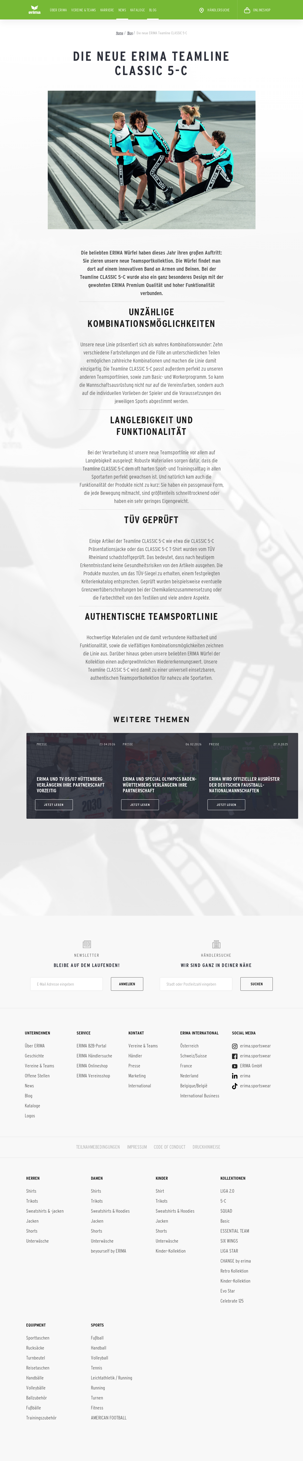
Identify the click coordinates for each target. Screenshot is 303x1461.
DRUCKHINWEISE (207, 1147)
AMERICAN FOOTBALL (109, 1418)
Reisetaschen (37, 1368)
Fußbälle (33, 1408)
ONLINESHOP (257, 10)
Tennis (96, 1368)
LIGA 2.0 (227, 1191)
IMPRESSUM (137, 1147)
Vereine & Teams (83, 10)
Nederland (189, 1075)
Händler (135, 1055)
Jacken (32, 1221)
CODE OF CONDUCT (170, 1147)
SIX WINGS (229, 1241)
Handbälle (35, 1378)
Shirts (31, 1191)
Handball (98, 1348)
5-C (223, 1201)
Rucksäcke (35, 1348)
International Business (199, 1095)
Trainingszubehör (41, 1418)
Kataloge (137, 10)
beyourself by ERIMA (108, 1251)
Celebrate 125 (232, 1301)
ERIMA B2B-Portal (91, 1046)
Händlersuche (214, 10)
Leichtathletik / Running (111, 1378)
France (186, 1065)
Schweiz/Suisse (193, 1055)
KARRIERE (107, 10)
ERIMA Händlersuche (94, 1055)
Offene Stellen (37, 1075)
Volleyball (99, 1358)
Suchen (257, 984)
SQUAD (226, 1211)
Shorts (32, 1231)
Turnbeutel (35, 1358)
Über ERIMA (58, 10)
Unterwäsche (37, 1241)
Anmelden (127, 984)
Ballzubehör (36, 1398)
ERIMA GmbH (247, 1065)
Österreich (189, 1046)
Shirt (160, 1191)
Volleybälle (36, 1388)
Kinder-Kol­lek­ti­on (235, 1281)
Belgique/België (193, 1085)
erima (241, 1075)
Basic (225, 1221)
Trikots (32, 1201)
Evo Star (227, 1291)
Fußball (97, 1338)
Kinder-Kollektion (171, 1251)
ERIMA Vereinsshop (93, 1075)
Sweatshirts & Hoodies (110, 1211)
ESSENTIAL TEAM (234, 1231)
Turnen (97, 1398)
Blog (152, 10)
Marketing (137, 1075)
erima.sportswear (251, 1046)
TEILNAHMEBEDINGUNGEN (98, 1147)
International (139, 1085)
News (122, 10)
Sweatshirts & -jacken (45, 1211)
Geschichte (34, 1055)
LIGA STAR (229, 1251)
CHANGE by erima (235, 1261)
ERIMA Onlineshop (92, 1065)
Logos (30, 1115)
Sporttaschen (37, 1338)
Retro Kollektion (234, 1271)
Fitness (97, 1408)
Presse (134, 1065)
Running (98, 1388)
